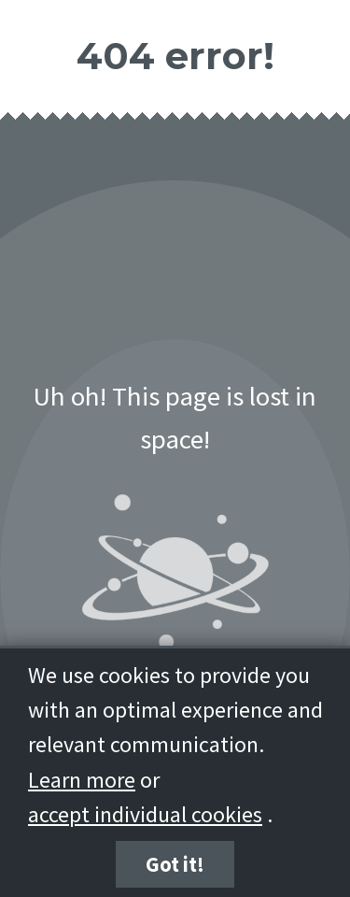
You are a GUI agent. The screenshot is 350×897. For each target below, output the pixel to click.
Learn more (81, 779)
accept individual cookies (145, 814)
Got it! (175, 864)
